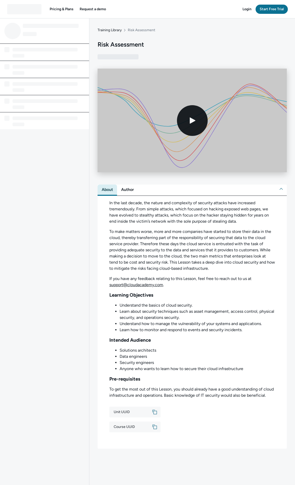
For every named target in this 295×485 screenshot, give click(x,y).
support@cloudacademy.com (136, 284)
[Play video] (192, 120)
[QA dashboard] (24, 9)
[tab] (107, 190)
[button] (62, 9)
